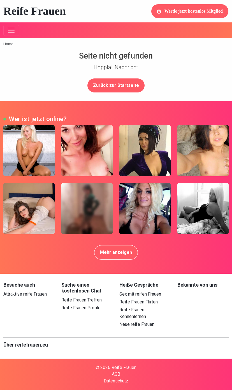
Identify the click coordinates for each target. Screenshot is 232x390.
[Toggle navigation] (11, 30)
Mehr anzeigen (116, 252)
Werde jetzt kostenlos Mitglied (190, 11)
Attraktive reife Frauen (25, 294)
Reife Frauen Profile (81, 307)
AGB (116, 374)
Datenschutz (116, 381)
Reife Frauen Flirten (138, 302)
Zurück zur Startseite (116, 85)
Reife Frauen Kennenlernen (132, 313)
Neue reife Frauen (136, 324)
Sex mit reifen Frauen (140, 294)
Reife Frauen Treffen (81, 300)
